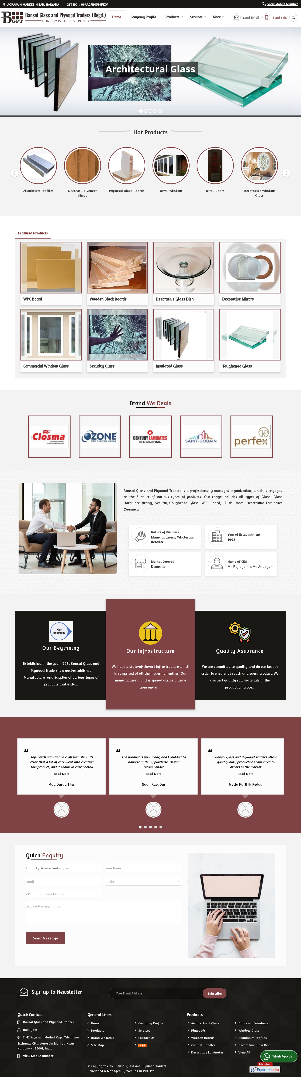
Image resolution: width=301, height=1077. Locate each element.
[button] (282, 4)
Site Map (97, 1045)
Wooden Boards (202, 1038)
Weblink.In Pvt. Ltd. (140, 1071)
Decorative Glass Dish (175, 299)
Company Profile (143, 17)
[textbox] (63, 867)
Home (116, 17)
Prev (15, 173)
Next (286, 173)
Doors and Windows (253, 1023)
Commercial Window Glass (46, 366)
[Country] (143, 881)
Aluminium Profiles (38, 191)
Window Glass (248, 1030)
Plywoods (198, 1030)
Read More (61, 774)
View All (244, 1052)
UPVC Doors (215, 191)
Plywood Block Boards (126, 191)
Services (198, 17)
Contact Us (146, 1038)
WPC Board (32, 299)
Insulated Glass (169, 366)
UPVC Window (171, 191)
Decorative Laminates (207, 1052)
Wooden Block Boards (108, 299)
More (218, 17)
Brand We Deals (102, 1038)
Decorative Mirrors (238, 299)
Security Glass (102, 366)
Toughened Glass (237, 366)
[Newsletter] (168, 993)
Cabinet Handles (203, 1045)
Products (174, 17)
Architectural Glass (205, 1023)
